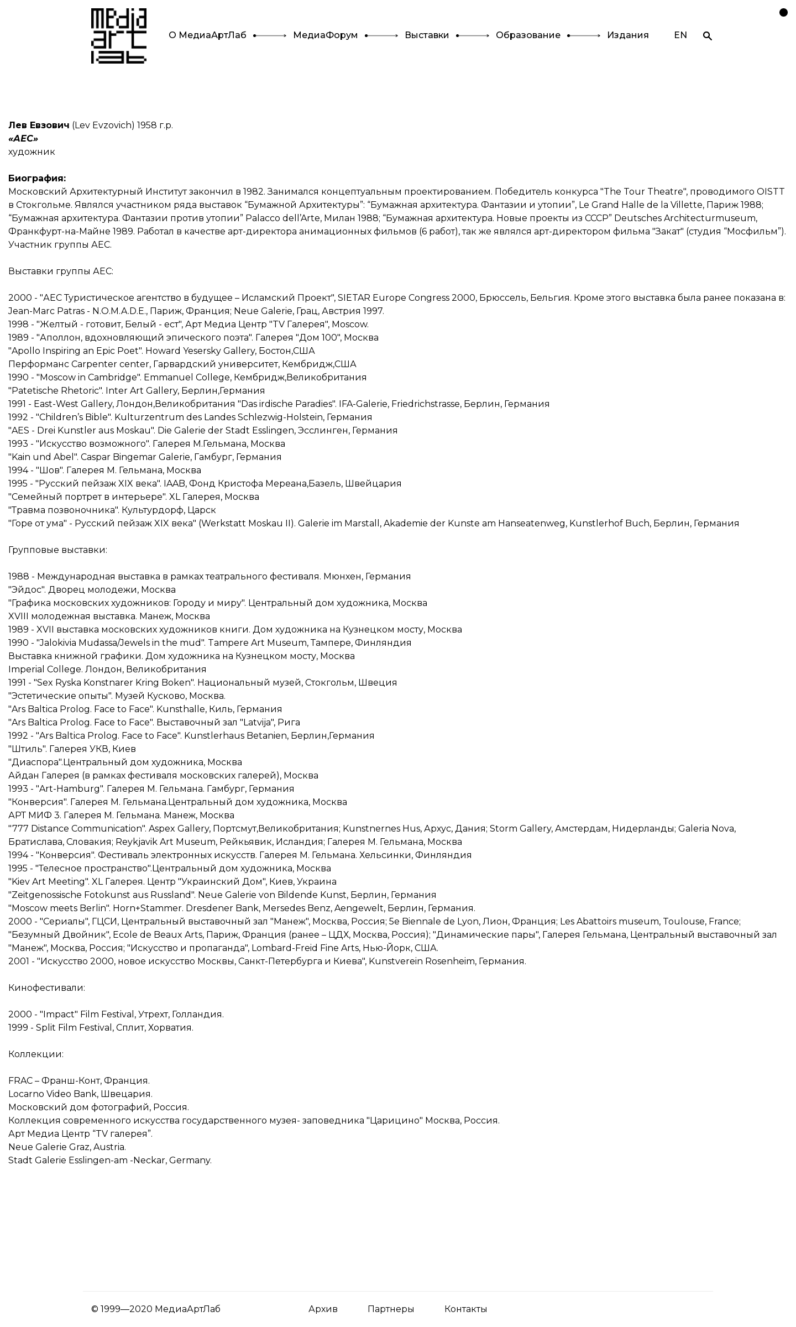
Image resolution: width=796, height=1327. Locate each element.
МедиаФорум (325, 35)
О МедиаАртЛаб (208, 35)
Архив (323, 1309)
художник (31, 152)
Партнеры (391, 1309)
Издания (628, 35)
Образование (528, 35)
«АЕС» (23, 138)
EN (680, 35)
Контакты (466, 1309)
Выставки (427, 35)
